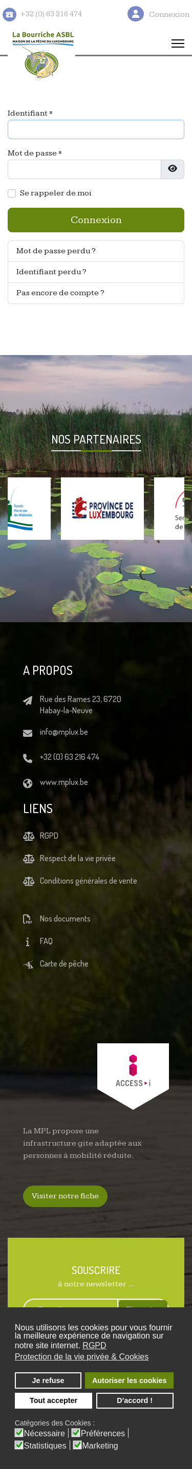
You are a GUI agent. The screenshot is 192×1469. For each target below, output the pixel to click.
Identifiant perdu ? (51, 272)
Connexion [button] (169, 14)
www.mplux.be (64, 782)
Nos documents (65, 918)
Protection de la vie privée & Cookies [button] (81, 1356)
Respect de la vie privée (78, 858)
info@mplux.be (64, 732)
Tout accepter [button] (53, 1400)
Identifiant (30, 113)
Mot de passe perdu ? (56, 251)
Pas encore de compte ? (60, 293)
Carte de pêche (64, 963)
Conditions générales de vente (88, 880)
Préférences (103, 1434)
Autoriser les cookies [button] (129, 1380)
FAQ (46, 941)
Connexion (96, 220)
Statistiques (45, 1446)
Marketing (100, 1446)
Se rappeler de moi (56, 193)
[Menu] (178, 43)
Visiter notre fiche (65, 1196)
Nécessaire (44, 1434)
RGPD (49, 835)
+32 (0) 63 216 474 (69, 757)
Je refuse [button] (48, 1380)
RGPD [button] (94, 1345)
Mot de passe (35, 153)
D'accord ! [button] (135, 1400)
